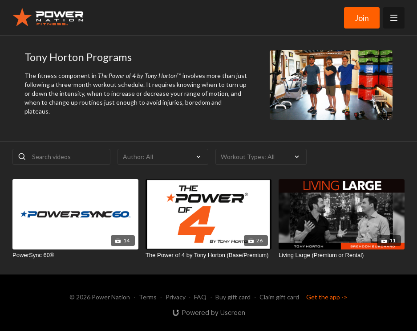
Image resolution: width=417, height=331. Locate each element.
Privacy (176, 297)
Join (362, 18)
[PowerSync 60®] (75, 255)
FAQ (200, 297)
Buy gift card (233, 297)
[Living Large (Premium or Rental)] (342, 255)
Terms (148, 297)
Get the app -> (327, 297)
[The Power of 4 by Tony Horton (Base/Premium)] (208, 255)
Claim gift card (279, 297)
